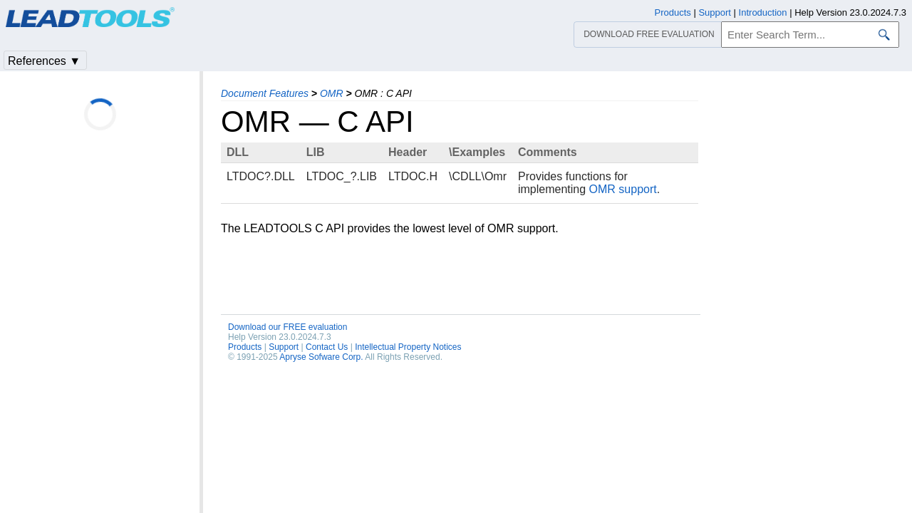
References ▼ (44, 61)
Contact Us (327, 347)
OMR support (623, 189)
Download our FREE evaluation (287, 327)
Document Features (265, 93)
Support (284, 347)
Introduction (763, 12)
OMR (331, 93)
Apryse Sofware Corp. (321, 357)
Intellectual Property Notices (408, 347)
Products (244, 347)
